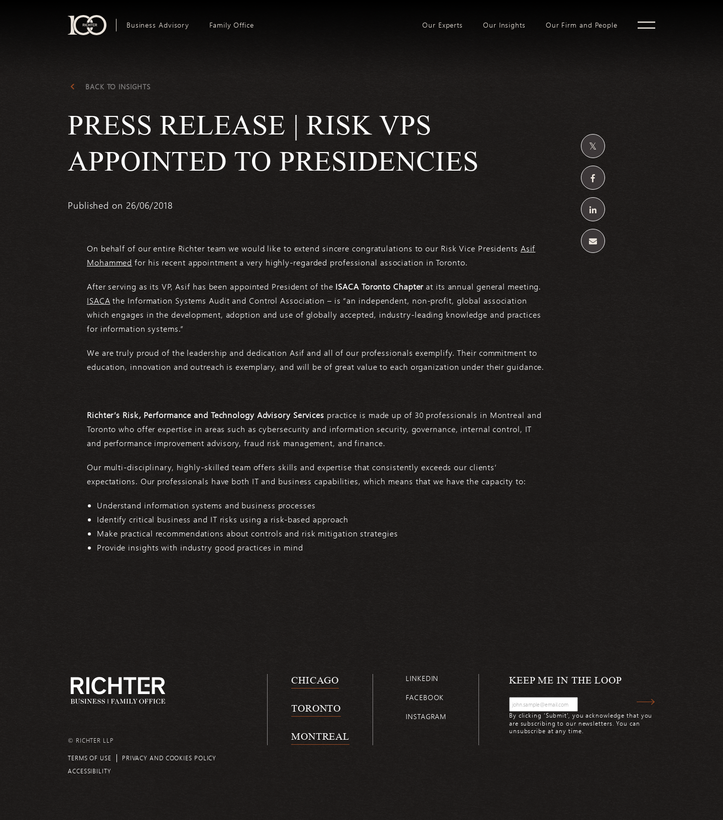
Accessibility (89, 771)
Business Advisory (158, 25)
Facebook (425, 697)
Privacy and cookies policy (169, 758)
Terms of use (89, 758)
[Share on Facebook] (593, 178)
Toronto (316, 708)
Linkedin (422, 678)
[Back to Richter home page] (118, 690)
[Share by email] (593, 241)
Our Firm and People (582, 25)
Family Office (231, 25)
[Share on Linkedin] (593, 209)
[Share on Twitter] (593, 146)
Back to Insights (117, 86)
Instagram (426, 716)
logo (338, 19)
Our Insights (504, 25)
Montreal (320, 736)
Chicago (315, 680)
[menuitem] (158, 25)
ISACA (98, 300)
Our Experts (442, 25)
